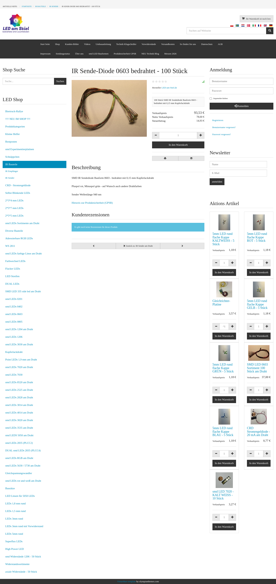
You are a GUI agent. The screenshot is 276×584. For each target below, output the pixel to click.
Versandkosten (168, 44)
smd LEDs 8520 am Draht (19, 382)
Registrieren (217, 120)
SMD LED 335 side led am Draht (23, 291)
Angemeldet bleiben (219, 98)
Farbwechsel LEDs (15, 261)
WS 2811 (10, 246)
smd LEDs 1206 (14, 336)
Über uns (79, 53)
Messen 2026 (170, 53)
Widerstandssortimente (17, 564)
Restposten (11, 141)
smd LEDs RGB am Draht (19, 458)
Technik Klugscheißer (126, 44)
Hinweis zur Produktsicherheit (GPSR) (92, 202)
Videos (87, 44)
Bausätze (10, 488)
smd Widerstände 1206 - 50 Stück (23, 556)
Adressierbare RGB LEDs (19, 238)
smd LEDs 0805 (14, 321)
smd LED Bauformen (98, 53)
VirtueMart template (126, 581)
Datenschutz (206, 44)
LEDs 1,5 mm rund (15, 511)
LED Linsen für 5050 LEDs (20, 496)
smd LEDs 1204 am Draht (19, 329)
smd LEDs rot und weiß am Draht (23, 480)
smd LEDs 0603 (14, 314)
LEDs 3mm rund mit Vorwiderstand (24, 526)
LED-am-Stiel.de (169, 87)
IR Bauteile (11, 164)
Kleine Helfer (12, 134)
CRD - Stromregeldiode (17, 185)
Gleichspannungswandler (18, 473)
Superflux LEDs (14, 541)
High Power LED (14, 549)
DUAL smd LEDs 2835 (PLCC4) (23, 450)
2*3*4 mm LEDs (14, 200)
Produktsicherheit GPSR (125, 53)
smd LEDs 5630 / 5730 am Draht (22, 465)
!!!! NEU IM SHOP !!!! (17, 119)
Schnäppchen (12, 156)
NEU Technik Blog (150, 53)
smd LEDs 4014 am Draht (19, 412)
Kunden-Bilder (72, 44)
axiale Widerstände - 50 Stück (21, 571)
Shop (57, 44)
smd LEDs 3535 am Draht (19, 427)
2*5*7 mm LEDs (14, 208)
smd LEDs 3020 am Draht (19, 420)
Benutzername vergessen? (224, 127)
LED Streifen (12, 276)
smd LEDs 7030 (14, 374)
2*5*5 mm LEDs (14, 215)
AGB (220, 44)
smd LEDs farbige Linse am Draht (23, 253)
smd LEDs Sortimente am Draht (22, 223)
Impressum (45, 53)
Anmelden (241, 106)
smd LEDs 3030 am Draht (19, 344)
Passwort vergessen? (221, 134)
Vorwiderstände (149, 44)
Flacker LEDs (12, 268)
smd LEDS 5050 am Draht (19, 435)
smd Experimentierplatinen (19, 149)
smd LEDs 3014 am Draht (19, 405)
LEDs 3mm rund (14, 518)
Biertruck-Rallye (14, 111)
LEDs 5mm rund (14, 533)
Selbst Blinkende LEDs (17, 192)
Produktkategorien (15, 126)
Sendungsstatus (63, 53)
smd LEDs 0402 (14, 306)
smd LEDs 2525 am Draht (19, 389)
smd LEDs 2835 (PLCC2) (19, 442)
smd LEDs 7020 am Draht (19, 367)
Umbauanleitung (103, 44)
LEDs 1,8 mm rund (15, 503)
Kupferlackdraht (14, 352)
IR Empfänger (11, 171)
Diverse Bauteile (14, 230)
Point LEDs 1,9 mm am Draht (21, 359)
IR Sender (9, 178)
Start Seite (45, 44)
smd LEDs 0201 (14, 299)
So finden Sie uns (188, 44)
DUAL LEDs (12, 283)
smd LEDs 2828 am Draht (19, 397)
